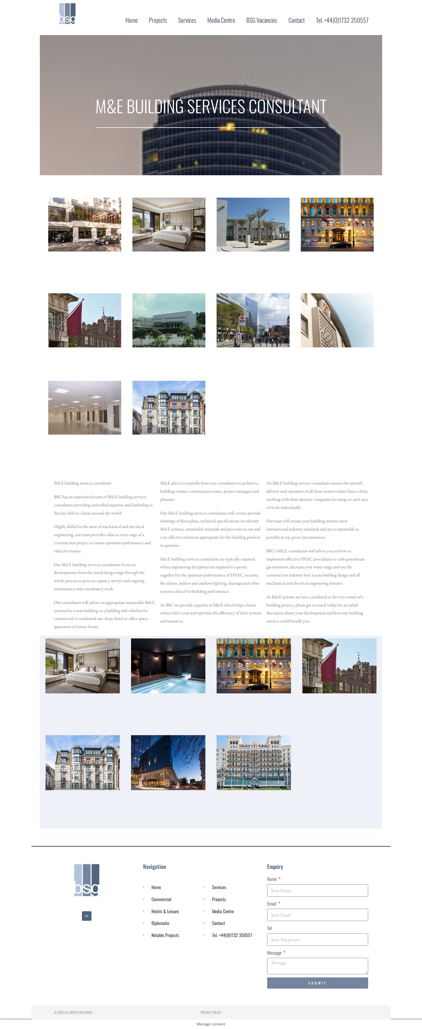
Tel (269, 927)
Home (131, 19)
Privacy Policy (211, 1012)
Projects (158, 19)
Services (187, 19)
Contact (296, 19)
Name (272, 878)
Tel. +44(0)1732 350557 (342, 19)
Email (272, 903)
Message (275, 952)
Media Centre (221, 19)
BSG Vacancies (261, 19)
